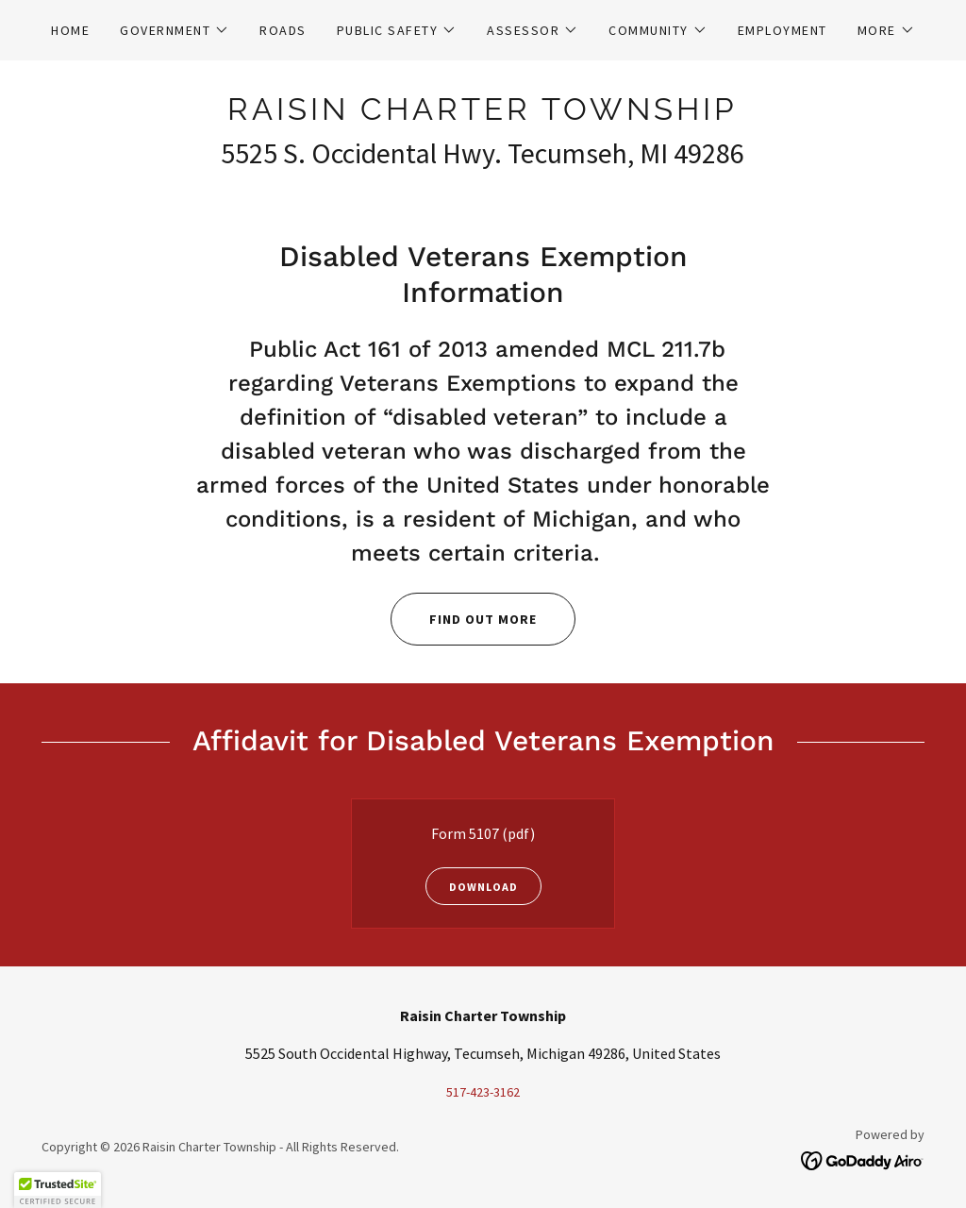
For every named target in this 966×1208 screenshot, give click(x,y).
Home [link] (70, 30)
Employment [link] (782, 30)
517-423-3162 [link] (483, 1091)
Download (471, 886)
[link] (483, 114)
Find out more (464, 619)
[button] (174, 30)
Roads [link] (283, 30)
